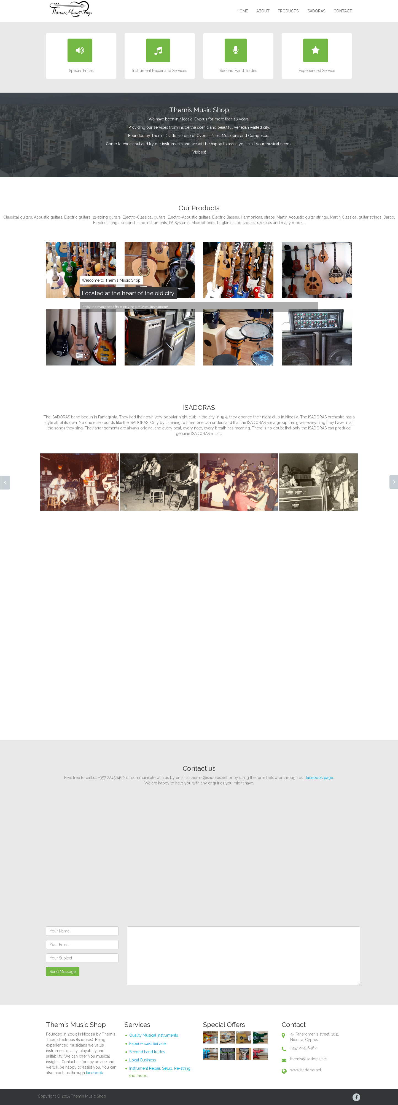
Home (242, 11)
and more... (139, 1075)
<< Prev (5, 483)
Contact (343, 11)
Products (288, 11)
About (263, 11)
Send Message (63, 971)
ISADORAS (316, 11)
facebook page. (320, 777)
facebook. (95, 1073)
